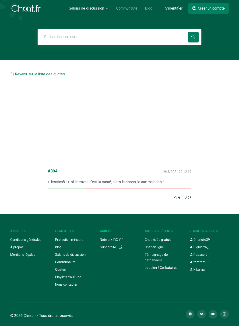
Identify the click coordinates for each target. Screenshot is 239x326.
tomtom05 (199, 262)
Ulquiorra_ (199, 247)
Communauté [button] (126, 8)
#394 (52, 170)
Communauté (65, 262)
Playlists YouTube (68, 277)
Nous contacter (66, 284)
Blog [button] (148, 8)
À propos (17, 247)
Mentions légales (22, 254)
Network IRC (111, 240)
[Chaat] (26, 8)
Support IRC (111, 247)
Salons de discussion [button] (86, 8)
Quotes (60, 269)
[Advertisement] (119, 121)
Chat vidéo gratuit (158, 240)
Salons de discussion (70, 254)
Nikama (197, 269)
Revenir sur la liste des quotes (37, 74)
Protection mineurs (69, 240)
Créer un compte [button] (208, 8)
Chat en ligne (154, 247)
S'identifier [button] (174, 8)
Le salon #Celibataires (161, 268)
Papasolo (198, 254)
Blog (58, 247)
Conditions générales (25, 240)
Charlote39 (200, 240)
